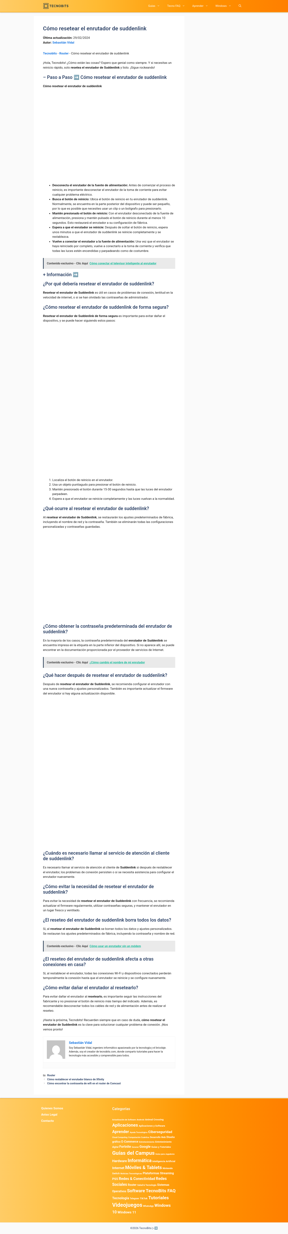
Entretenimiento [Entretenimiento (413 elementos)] (146, 1142)
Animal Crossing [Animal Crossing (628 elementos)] (154, 1119)
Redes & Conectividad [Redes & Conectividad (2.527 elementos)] (137, 1178)
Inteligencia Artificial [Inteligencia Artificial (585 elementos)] (163, 1161)
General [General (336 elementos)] (135, 1147)
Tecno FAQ (178, 6)
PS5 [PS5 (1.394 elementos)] (115, 1179)
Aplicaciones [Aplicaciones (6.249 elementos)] (125, 1125)
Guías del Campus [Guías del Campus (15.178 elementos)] (133, 1153)
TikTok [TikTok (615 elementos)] (143, 1198)
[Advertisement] (109, 119)
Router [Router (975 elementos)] (132, 1185)
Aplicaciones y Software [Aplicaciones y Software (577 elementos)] (152, 1125)
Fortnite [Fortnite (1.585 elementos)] (125, 1146)
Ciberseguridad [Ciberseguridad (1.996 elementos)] (160, 1132)
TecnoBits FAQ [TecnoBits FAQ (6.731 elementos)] (161, 1190)
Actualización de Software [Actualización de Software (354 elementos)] (124, 1120)
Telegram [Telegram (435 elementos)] (134, 1198)
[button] (240, 6)
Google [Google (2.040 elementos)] (145, 1146)
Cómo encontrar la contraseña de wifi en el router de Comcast (84, 1083)
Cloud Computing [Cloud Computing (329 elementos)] (119, 1137)
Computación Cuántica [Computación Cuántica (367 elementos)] (138, 1137)
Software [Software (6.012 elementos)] (136, 1190)
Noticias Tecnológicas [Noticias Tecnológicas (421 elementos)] (131, 1173)
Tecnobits (50, 53)
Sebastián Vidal (63, 42)
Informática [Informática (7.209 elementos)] (140, 1160)
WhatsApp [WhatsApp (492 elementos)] (148, 1206)
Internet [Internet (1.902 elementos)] (118, 1168)
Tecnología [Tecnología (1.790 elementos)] (120, 1198)
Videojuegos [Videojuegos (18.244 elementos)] (127, 1205)
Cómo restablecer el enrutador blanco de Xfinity (75, 1079)
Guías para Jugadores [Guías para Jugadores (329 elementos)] (165, 1154)
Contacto (47, 1121)
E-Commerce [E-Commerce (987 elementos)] (129, 1141)
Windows (225, 6)
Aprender (202, 6)
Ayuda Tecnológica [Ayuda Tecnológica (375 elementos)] (138, 1132)
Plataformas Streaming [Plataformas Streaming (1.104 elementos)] (158, 1173)
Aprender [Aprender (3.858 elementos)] (120, 1131)
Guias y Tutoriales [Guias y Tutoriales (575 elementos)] (161, 1147)
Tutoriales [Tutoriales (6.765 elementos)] (158, 1197)
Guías (155, 6)
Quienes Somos (52, 1108)
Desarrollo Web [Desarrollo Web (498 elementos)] (158, 1137)
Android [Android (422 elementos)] (140, 1119)
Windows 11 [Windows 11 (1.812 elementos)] (127, 1212)
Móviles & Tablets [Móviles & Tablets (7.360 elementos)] (143, 1167)
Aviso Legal (49, 1114)
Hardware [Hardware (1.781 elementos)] (119, 1161)
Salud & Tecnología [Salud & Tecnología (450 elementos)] (146, 1185)
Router (64, 53)
